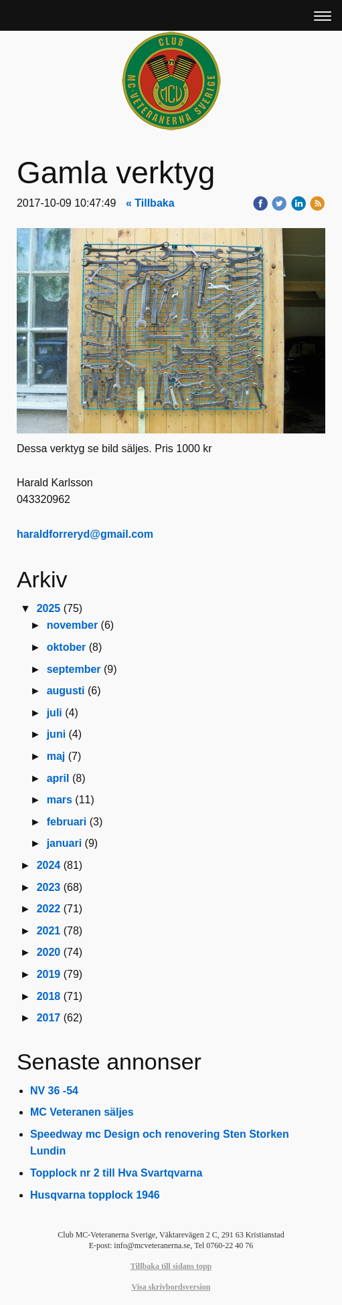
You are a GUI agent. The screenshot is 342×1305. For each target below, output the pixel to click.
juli (54, 712)
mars (59, 799)
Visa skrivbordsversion (171, 1287)
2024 (49, 865)
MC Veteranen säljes (82, 1112)
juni (56, 734)
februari (67, 821)
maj (56, 756)
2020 (49, 952)
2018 (49, 996)
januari (64, 843)
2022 (49, 908)
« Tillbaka (150, 203)
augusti (66, 690)
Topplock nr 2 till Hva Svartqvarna (116, 1173)
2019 (49, 974)
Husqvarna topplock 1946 (95, 1195)
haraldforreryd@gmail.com (85, 534)
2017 (49, 1017)
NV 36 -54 (54, 1090)
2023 (49, 887)
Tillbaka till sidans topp (171, 1266)
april (58, 778)
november (72, 625)
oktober (66, 647)
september (74, 669)
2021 (49, 930)
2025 (49, 608)
